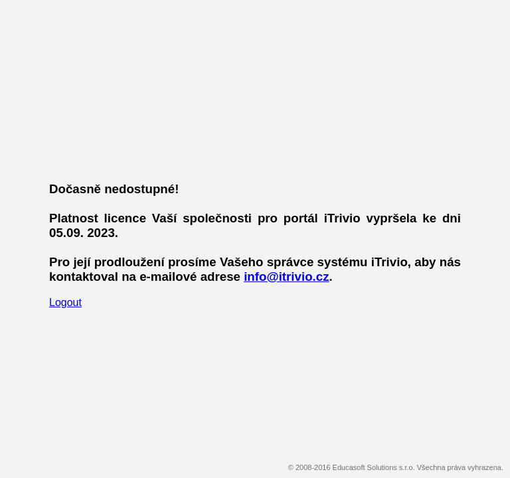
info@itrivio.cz (286, 276)
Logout (65, 302)
